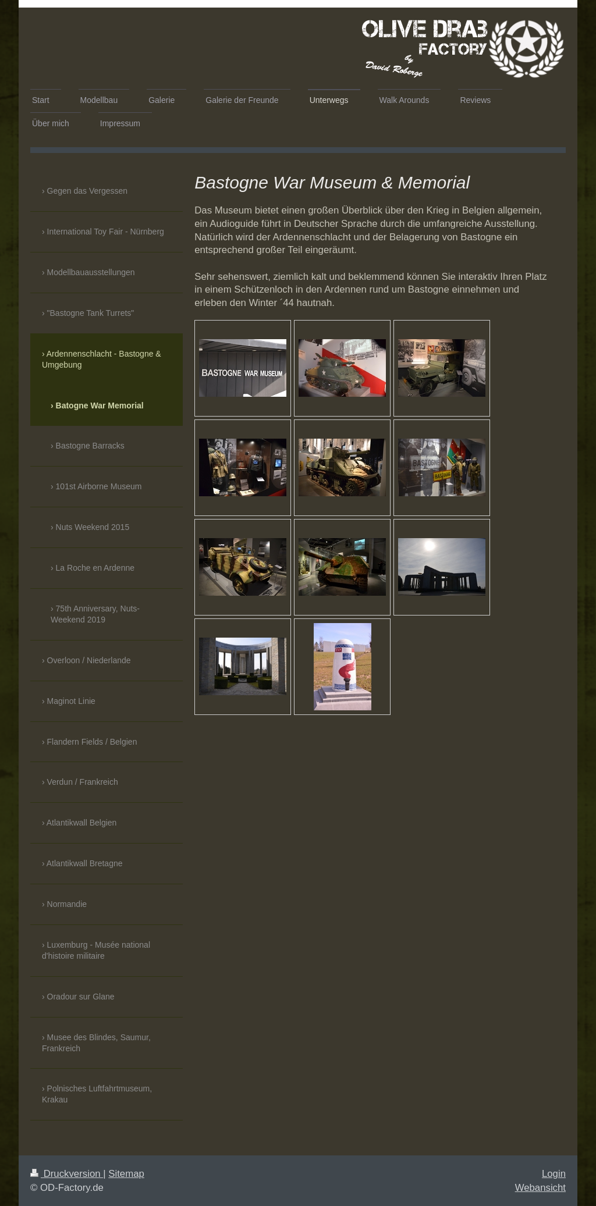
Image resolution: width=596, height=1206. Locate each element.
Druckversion (66, 1173)
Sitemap (126, 1173)
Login (554, 1173)
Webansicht (540, 1187)
